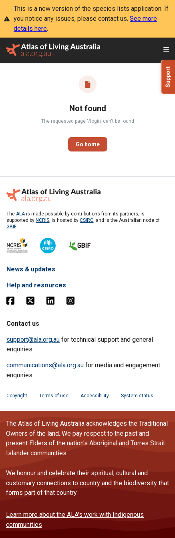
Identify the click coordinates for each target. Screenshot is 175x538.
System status (137, 396)
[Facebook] (10, 302)
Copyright (16, 396)
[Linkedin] (50, 302)
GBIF (11, 226)
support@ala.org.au (33, 339)
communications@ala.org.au (45, 365)
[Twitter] (30, 302)
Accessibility (94, 396)
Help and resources (36, 285)
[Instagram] (70, 302)
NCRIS (42, 220)
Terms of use (53, 396)
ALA (20, 214)
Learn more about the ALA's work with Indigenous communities (75, 519)
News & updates (30, 269)
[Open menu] (166, 51)
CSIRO (86, 220)
